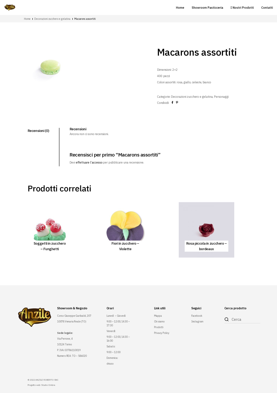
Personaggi (221, 96)
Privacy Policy (161, 333)
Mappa (158, 315)
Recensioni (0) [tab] (38, 130)
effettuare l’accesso (89, 162)
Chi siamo (159, 321)
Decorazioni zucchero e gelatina (192, 96)
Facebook (196, 315)
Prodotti (159, 327)
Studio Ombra (48, 385)
